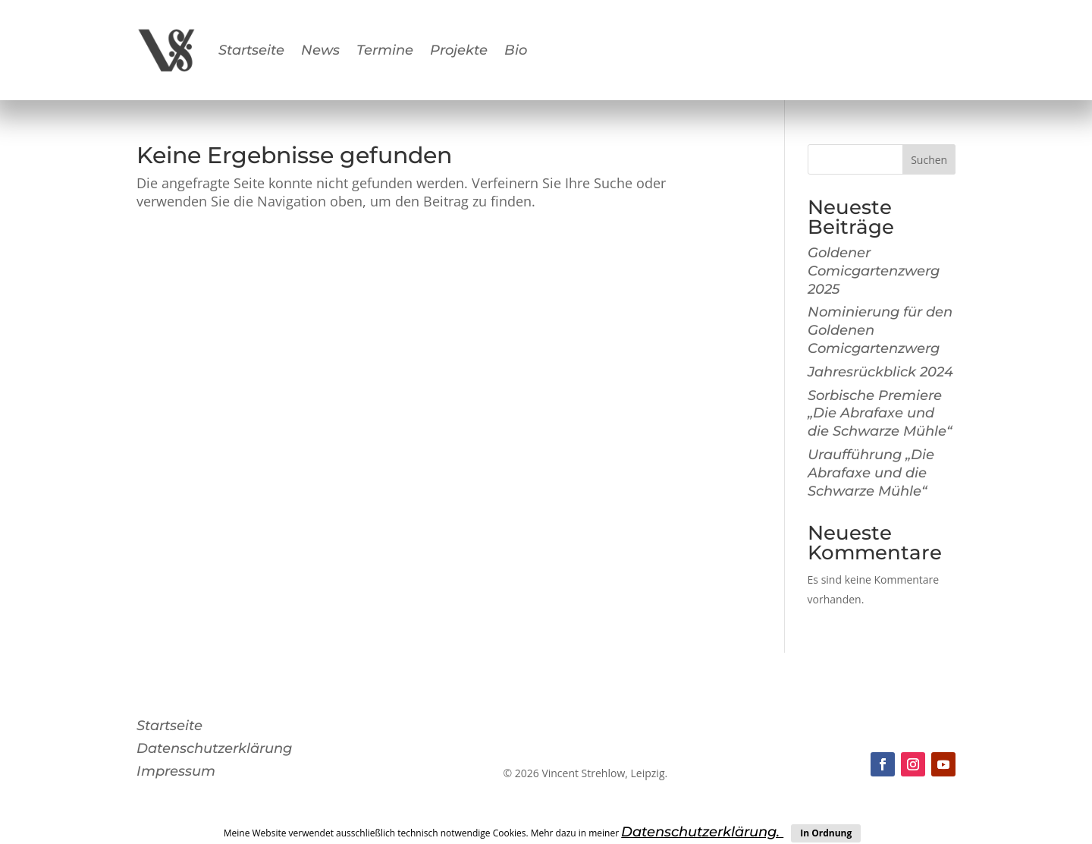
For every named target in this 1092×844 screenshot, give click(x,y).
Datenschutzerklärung (214, 750)
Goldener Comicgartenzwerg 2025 (874, 271)
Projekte (459, 50)
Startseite (251, 50)
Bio (515, 50)
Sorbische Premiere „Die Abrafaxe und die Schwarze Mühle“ (880, 413)
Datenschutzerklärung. (702, 832)
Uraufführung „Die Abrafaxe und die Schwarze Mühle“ (871, 472)
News (320, 50)
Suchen (929, 160)
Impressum (175, 772)
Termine (384, 50)
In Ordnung (826, 833)
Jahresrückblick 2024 (880, 372)
